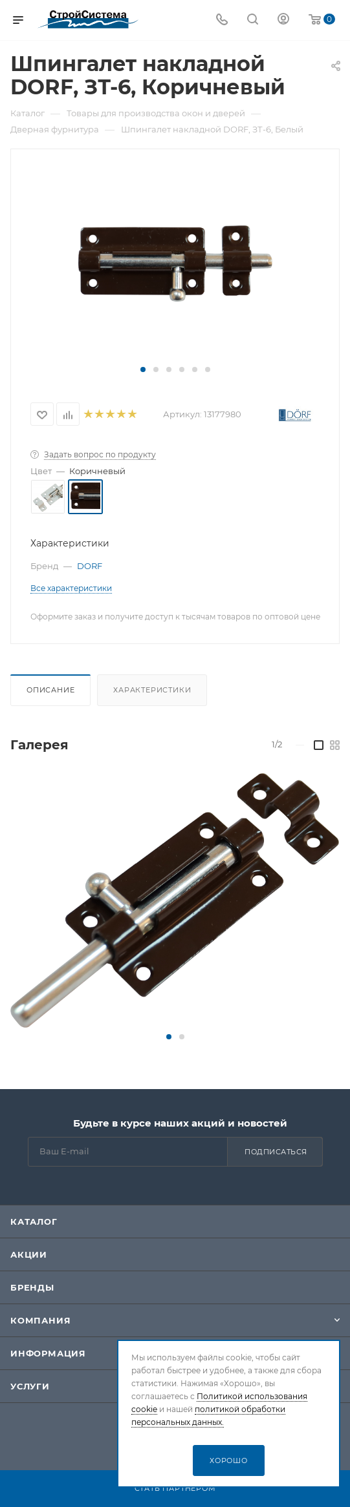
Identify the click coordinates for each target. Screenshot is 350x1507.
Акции (28, 1254)
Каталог (34, 1221)
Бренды (32, 1287)
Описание (50, 689)
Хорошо (229, 1460)
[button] (143, 369)
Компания (40, 1320)
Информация (48, 1353)
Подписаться (276, 1151)
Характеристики (152, 689)
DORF (89, 566)
